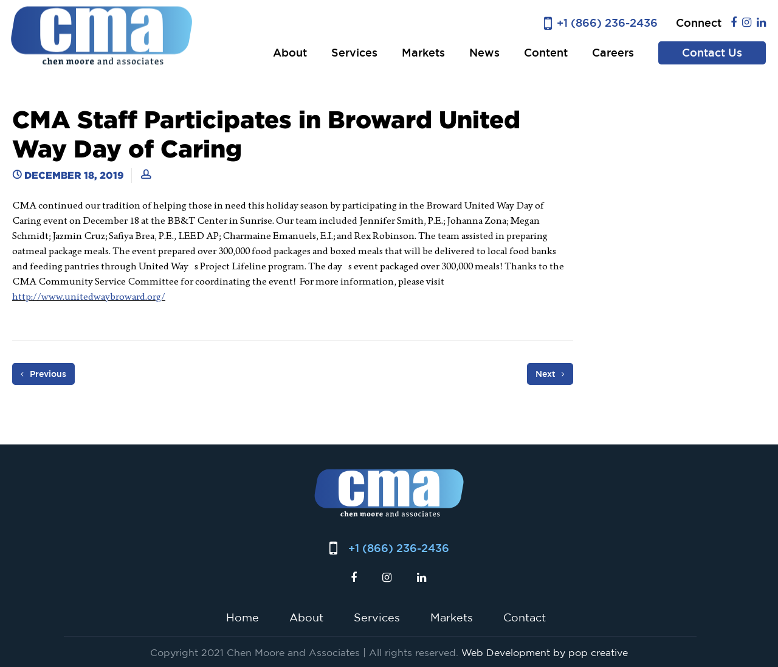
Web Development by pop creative (544, 652)
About (290, 52)
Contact (524, 617)
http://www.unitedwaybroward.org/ (88, 296)
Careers (613, 52)
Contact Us (712, 52)
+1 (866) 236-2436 (607, 23)
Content (546, 52)
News (484, 52)
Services (354, 52)
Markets (423, 52)
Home (242, 617)
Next (550, 374)
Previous (43, 374)
